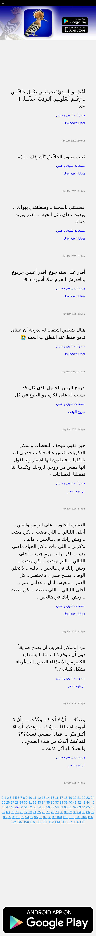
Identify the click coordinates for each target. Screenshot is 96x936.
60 (66, 807)
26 (8, 802)
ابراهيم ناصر (76, 491)
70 (17, 812)
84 (79, 812)
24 (92, 797)
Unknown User (74, 123)
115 (69, 821)
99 (54, 817)
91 (18, 817)
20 (75, 797)
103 (78, 817)
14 (48, 797)
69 (12, 812)
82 (70, 812)
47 (8, 807)
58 (57, 807)
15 (52, 797)
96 (40, 817)
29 (21, 802)
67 (3, 812)
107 (20, 821)
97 (45, 817)
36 (52, 802)
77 (48, 812)
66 (92, 807)
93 (27, 817)
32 (35, 802)
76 (43, 812)
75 (39, 812)
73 (30, 812)
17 (61, 797)
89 (9, 817)
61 (70, 807)
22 (83, 797)
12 (39, 797)
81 (66, 812)
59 (61, 807)
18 (66, 797)
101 (65, 817)
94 (31, 817)
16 (57, 797)
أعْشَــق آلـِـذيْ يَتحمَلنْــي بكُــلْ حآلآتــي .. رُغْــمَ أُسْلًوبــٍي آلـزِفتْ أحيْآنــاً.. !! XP (48, 99)
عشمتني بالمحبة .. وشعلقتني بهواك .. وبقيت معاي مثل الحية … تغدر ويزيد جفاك (49, 214)
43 (83, 802)
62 (75, 807)
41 (75, 802)
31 (30, 802)
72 (26, 812)
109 (32, 821)
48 (12, 807)
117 (82, 821)
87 (92, 812)
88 (5, 817)
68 (8, 812)
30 (26, 802)
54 (39, 807)
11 (35, 797)
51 (26, 807)
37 (57, 802)
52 (30, 807)
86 (88, 812)
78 (52, 812)
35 (48, 802)
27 (12, 802)
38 (61, 802)
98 (49, 817)
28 (17, 802)
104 (84, 817)
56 (48, 807)
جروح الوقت (76, 412)
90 (14, 817)
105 (90, 817)
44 (88, 802)
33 (39, 802)
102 (71, 817)
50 (21, 807)
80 (61, 812)
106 (13, 821)
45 (92, 802)
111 (45, 821)
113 (57, 821)
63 (79, 807)
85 (83, 812)
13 (43, 797)
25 (3, 802)
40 (70, 802)
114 (63, 821)
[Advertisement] (48, 58)
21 (79, 797)
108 (26, 821)
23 (88, 797)
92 (22, 817)
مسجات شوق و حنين (70, 115)
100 (59, 817)
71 (21, 812)
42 (79, 802)
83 (75, 812)
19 (70, 797)
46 (3, 807)
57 (52, 807)
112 (51, 821)
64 (83, 807)
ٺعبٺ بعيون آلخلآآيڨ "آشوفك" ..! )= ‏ (51, 156)
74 (35, 812)
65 (88, 807)
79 (57, 812)
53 (35, 807)
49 (17, 807)
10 (30, 797)
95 (36, 817)
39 (66, 802)
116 (76, 821)
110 (38, 821)
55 (43, 807)
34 (43, 802)
